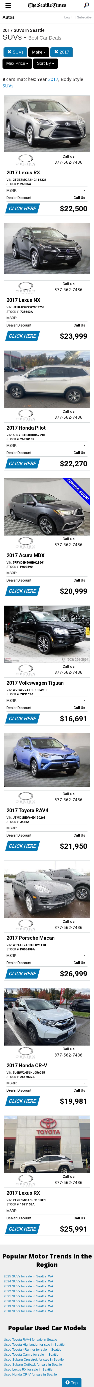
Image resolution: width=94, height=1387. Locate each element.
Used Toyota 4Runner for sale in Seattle (32, 1349)
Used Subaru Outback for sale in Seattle (33, 1364)
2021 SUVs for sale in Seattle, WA (28, 1296)
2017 (61, 52)
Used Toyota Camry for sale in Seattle (31, 1354)
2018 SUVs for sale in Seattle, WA (28, 1311)
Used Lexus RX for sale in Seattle (28, 1369)
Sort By (45, 63)
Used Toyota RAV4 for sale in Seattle (30, 1339)
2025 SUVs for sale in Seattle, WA (28, 1276)
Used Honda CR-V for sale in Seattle (30, 1374)
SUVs (15, 52)
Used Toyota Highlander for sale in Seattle (34, 1344)
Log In (68, 17)
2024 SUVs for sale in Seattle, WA (28, 1281)
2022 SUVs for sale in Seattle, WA (28, 1291)
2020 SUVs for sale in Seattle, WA (28, 1301)
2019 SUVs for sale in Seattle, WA (28, 1306)
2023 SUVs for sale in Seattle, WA (28, 1286)
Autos (9, 17)
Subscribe (84, 17)
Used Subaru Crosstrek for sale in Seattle (34, 1359)
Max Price (17, 63)
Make (39, 52)
